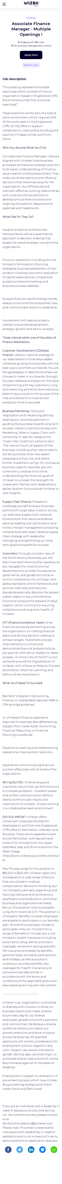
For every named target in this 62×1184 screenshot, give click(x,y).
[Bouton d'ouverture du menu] (4, 4)
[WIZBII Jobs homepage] (31, 4)
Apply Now (31, 54)
